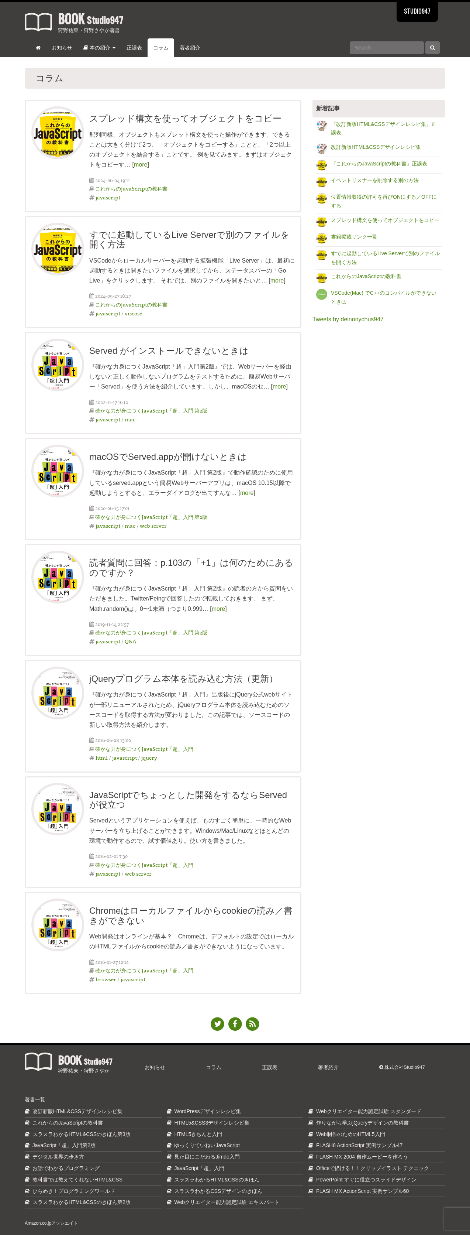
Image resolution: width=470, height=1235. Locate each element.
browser (106, 979)
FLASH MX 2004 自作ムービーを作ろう (362, 1157)
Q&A (130, 641)
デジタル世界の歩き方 (58, 1157)
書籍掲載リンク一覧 (354, 237)
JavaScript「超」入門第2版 (64, 1145)
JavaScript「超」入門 (199, 1168)
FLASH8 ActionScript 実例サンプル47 (359, 1145)
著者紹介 (190, 48)
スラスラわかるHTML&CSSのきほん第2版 (81, 1202)
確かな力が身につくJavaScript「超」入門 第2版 (151, 410)
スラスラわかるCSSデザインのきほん (218, 1191)
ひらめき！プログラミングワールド (73, 1191)
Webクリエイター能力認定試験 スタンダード (368, 1111)
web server (153, 526)
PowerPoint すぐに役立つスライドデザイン (366, 1180)
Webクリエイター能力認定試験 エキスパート (226, 1202)
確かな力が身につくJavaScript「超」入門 (144, 749)
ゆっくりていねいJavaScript (206, 1145)
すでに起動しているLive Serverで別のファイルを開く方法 (189, 239)
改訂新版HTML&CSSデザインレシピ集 (376, 147)
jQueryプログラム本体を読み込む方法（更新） (183, 679)
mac (130, 419)
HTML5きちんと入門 (198, 1134)
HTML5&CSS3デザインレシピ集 (211, 1123)
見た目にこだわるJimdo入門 (206, 1157)
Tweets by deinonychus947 (348, 319)
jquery (149, 758)
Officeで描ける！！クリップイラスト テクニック (372, 1168)
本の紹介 (99, 48)
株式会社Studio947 (402, 1067)
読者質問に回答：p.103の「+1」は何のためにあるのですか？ (191, 567)
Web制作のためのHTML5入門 (350, 1134)
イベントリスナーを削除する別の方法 (375, 180)
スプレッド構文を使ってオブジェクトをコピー (185, 118)
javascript (108, 197)
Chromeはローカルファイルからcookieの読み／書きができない (191, 915)
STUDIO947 (417, 11)
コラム (161, 48)
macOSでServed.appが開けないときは (168, 457)
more (140, 164)
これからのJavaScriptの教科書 (131, 188)
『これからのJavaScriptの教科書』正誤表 (379, 164)
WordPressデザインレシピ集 (207, 1111)
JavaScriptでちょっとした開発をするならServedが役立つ (188, 800)
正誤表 (134, 48)
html (102, 758)
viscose (133, 313)
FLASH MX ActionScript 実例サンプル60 (362, 1191)
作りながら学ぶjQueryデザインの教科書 (362, 1123)
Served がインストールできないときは (169, 351)
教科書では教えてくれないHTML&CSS (77, 1180)
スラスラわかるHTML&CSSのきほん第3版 (81, 1134)
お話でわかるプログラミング (66, 1168)
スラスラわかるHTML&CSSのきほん (216, 1180)
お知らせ (62, 48)
